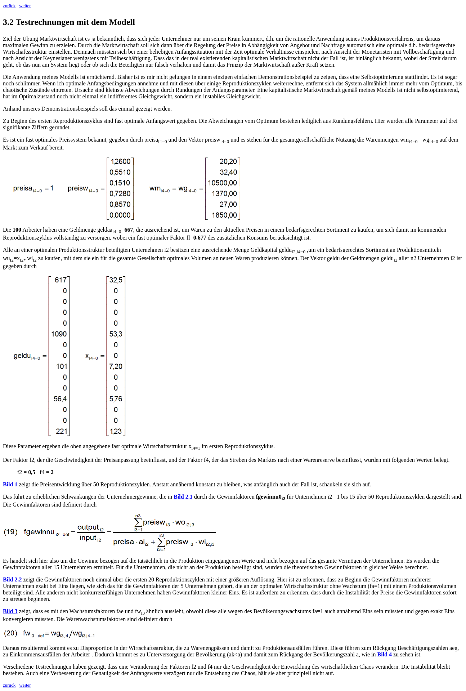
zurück (9, 5)
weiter (25, 5)
